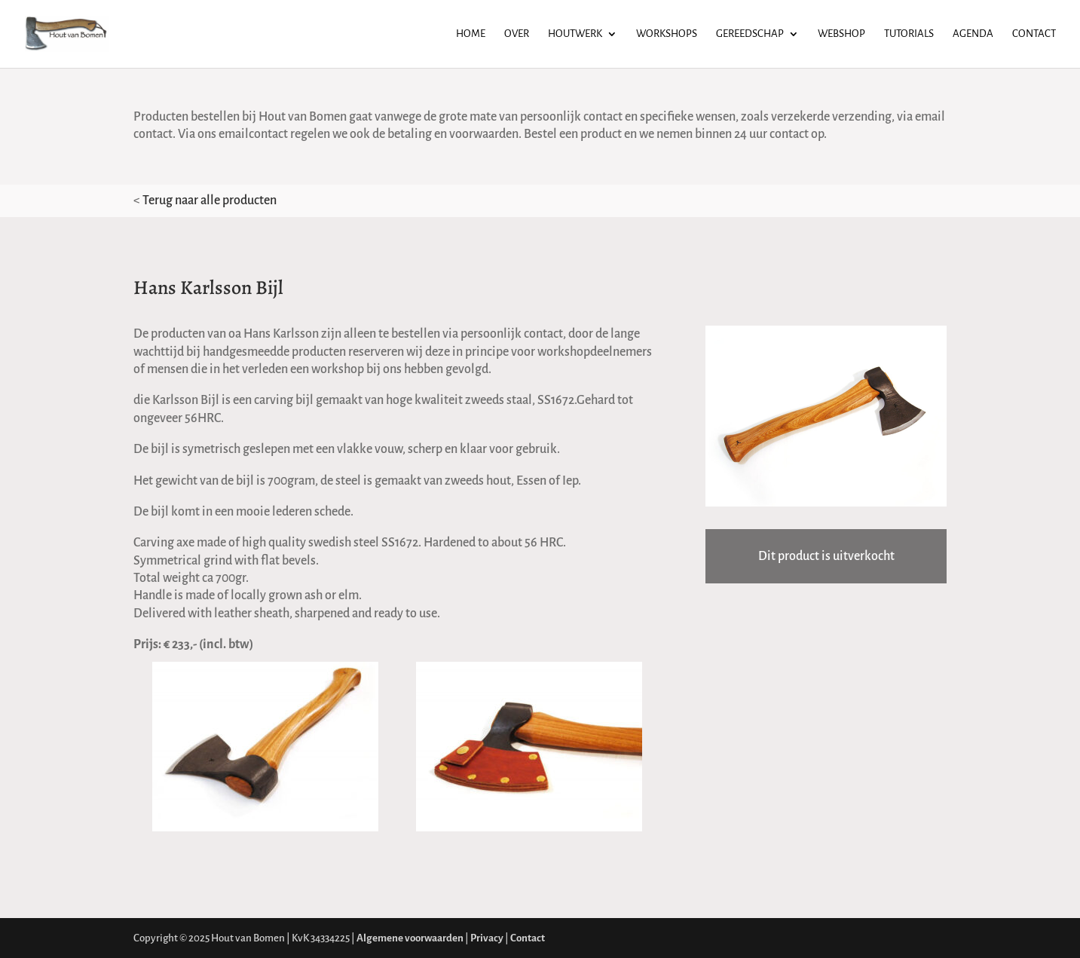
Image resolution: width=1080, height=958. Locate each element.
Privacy (486, 938)
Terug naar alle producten (209, 200)
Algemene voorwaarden (410, 938)
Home (470, 34)
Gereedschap (750, 34)
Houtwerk (575, 34)
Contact (1034, 34)
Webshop (841, 34)
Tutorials (909, 34)
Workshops (666, 34)
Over (516, 34)
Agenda (973, 34)
